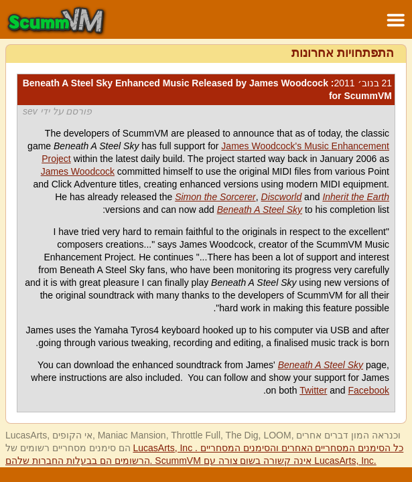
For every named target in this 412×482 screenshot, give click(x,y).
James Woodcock (78, 171)
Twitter (313, 390)
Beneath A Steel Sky (259, 209)
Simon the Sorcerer (215, 196)
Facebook (368, 390)
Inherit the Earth (355, 196)
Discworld (281, 196)
